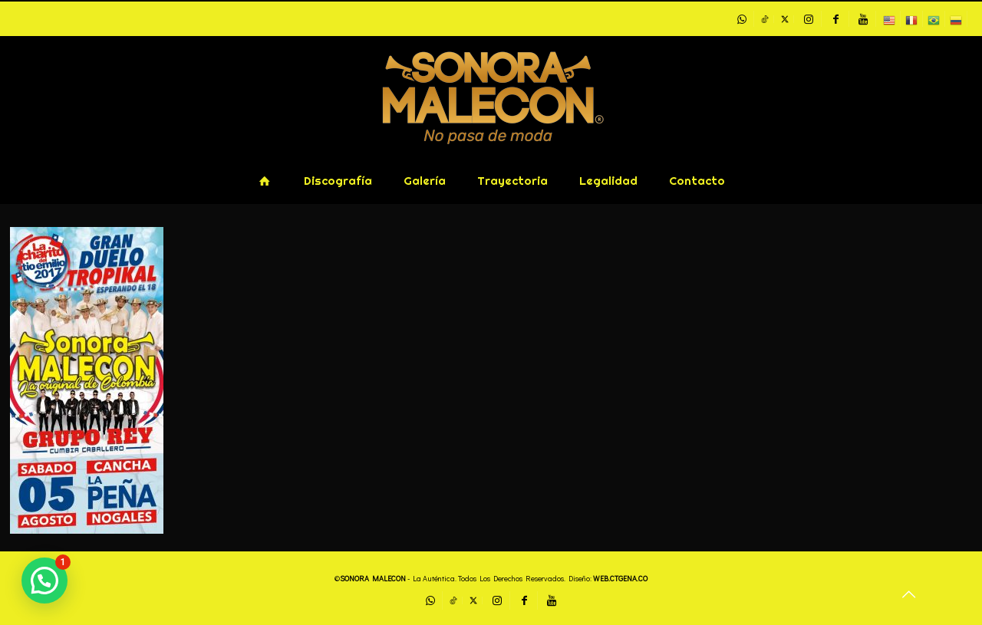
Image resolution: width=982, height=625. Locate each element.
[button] (44, 581)
